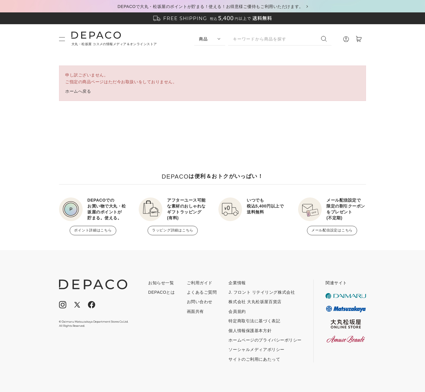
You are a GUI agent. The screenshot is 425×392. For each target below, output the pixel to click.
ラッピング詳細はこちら (172, 230)
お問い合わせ (199, 301)
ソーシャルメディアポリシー (256, 349)
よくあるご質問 (202, 292)
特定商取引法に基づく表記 (254, 320)
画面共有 (195, 311)
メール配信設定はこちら (332, 230)
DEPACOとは (161, 292)
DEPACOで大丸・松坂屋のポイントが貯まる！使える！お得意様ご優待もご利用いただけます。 (210, 6)
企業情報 (237, 282)
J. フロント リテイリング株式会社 (261, 292)
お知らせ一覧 (161, 282)
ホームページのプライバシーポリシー (265, 340)
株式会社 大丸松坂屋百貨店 (254, 301)
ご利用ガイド (199, 282)
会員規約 (237, 311)
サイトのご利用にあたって (254, 359)
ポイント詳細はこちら (93, 230)
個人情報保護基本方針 (250, 330)
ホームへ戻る (78, 91)
